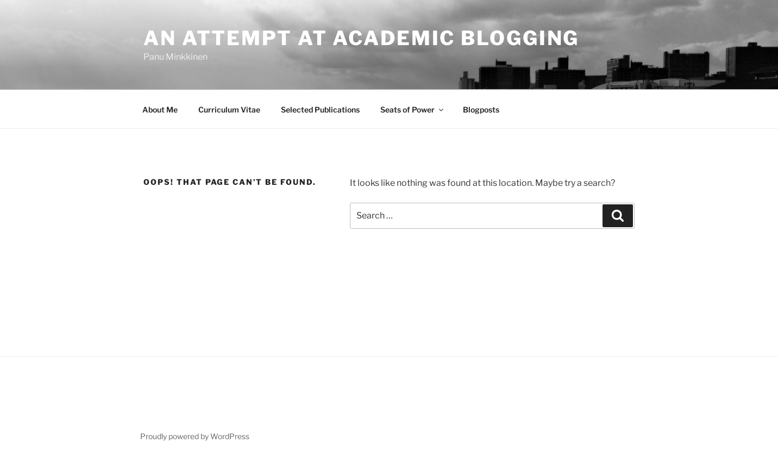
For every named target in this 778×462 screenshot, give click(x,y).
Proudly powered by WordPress (194, 436)
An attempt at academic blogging (361, 38)
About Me (160, 109)
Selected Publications (320, 109)
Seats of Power (412, 109)
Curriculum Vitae (229, 109)
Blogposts (481, 109)
